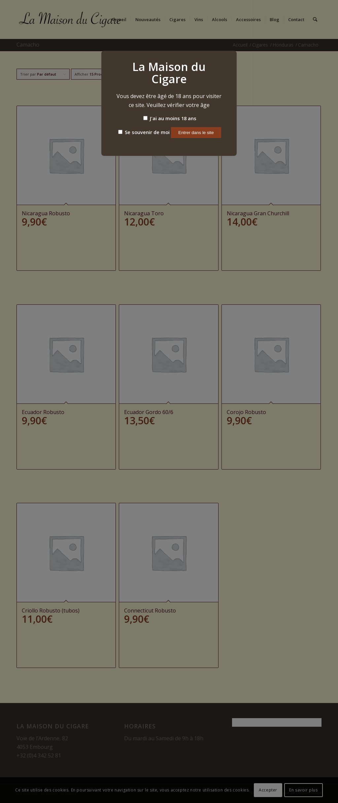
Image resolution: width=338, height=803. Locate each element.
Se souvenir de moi (144, 132)
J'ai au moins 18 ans (169, 118)
